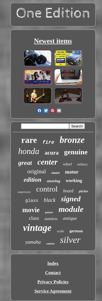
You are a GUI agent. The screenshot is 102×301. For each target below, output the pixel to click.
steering (53, 181)
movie (31, 210)
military (82, 164)
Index (53, 263)
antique (70, 218)
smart (55, 173)
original (36, 171)
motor (72, 172)
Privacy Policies (53, 281)
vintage (37, 227)
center (47, 162)
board (68, 191)
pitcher (83, 191)
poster (49, 212)
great (25, 162)
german (76, 231)
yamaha (33, 242)
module (71, 209)
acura (51, 152)
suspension (24, 191)
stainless (50, 219)
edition (32, 179)
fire (48, 142)
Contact (53, 272)
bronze (72, 140)
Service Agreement (52, 291)
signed (71, 199)
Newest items (53, 41)
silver (70, 240)
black (49, 200)
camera (50, 243)
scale (60, 231)
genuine (76, 152)
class (34, 218)
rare (29, 140)
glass (31, 200)
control (47, 189)
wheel (67, 164)
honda (28, 151)
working (74, 180)
